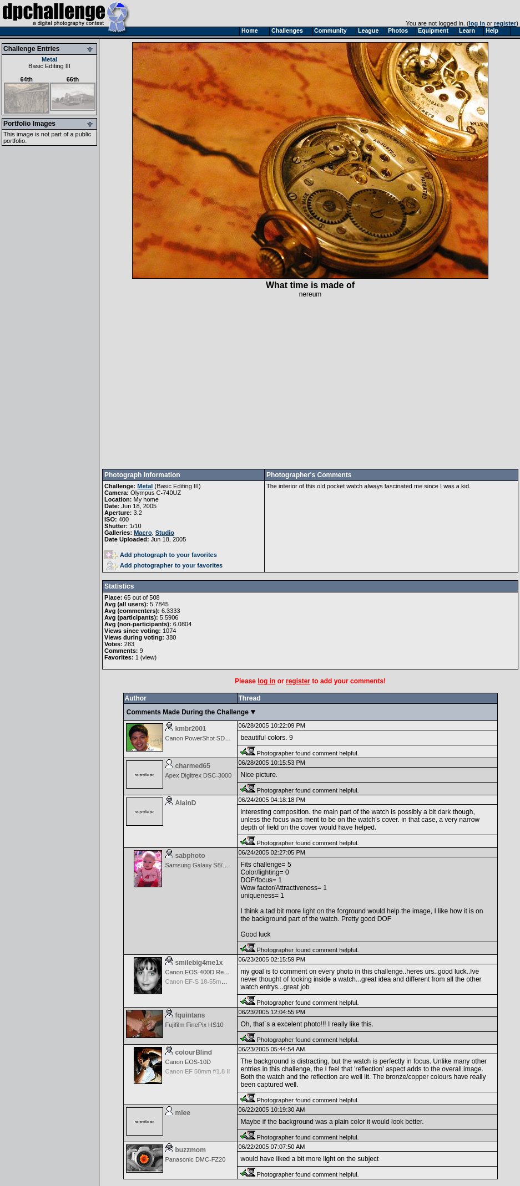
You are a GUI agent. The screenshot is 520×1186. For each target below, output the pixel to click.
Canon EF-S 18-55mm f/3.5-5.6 (207, 981)
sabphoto (190, 856)
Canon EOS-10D (188, 1062)
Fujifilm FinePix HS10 (194, 1024)
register (505, 23)
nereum (310, 294)
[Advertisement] (310, 383)
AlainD (185, 803)
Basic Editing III (49, 66)
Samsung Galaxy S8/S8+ (199, 865)
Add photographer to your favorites (164, 565)
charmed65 (192, 766)
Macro (143, 532)
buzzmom (190, 1150)
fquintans (190, 1015)
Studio (164, 532)
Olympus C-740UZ (155, 492)
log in (477, 23)
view (148, 657)
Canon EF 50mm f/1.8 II (197, 1071)
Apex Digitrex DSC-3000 (198, 775)
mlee (182, 1113)
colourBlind (194, 1052)
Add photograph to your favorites (160, 554)
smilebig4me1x (199, 963)
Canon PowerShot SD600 (200, 738)
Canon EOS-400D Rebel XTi (204, 972)
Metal (49, 59)
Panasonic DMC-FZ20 (195, 1159)
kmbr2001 (190, 729)
